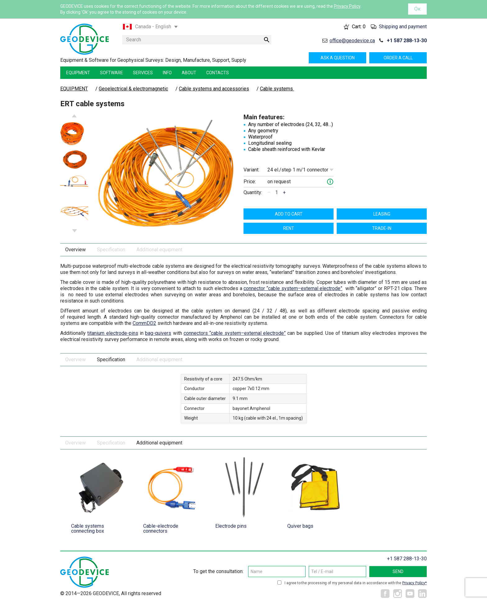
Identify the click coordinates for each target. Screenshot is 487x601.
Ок (417, 9)
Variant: (251, 170)
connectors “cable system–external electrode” (235, 333)
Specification (111, 250)
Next (74, 230)
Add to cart (289, 214)
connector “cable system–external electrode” (293, 288)
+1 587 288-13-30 (407, 40)
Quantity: (253, 192)
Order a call (398, 57)
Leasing (381, 214)
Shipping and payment (403, 27)
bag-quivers (158, 333)
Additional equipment (159, 250)
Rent (288, 228)
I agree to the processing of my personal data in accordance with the (355, 583)
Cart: (359, 27)
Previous (74, 115)
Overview (75, 250)
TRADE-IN (381, 228)
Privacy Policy (347, 6)
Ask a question (338, 57)
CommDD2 (144, 323)
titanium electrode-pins (112, 333)
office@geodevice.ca (352, 40)
